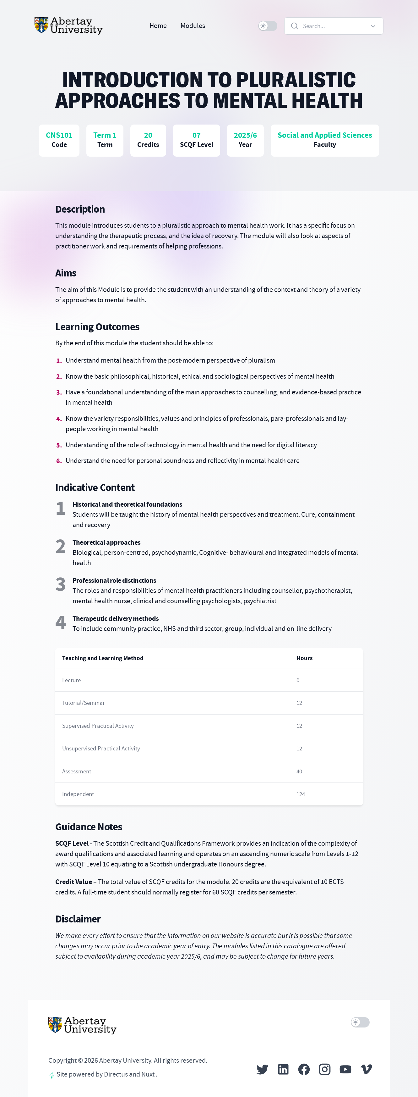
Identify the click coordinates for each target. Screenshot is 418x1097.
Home (158, 25)
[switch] (267, 26)
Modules (193, 25)
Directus (116, 1074)
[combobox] (333, 26)
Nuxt (148, 1074)
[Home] (69, 26)
